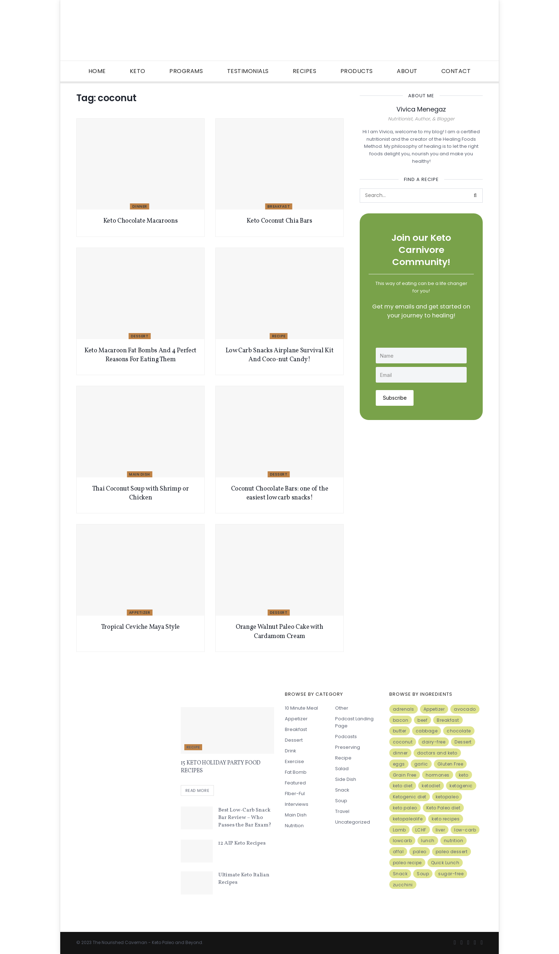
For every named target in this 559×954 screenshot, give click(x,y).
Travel (342, 811)
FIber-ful (295, 793)
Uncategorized (352, 822)
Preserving (347, 747)
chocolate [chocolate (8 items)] (459, 731)
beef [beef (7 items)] (422, 720)
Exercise (294, 761)
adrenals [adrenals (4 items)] (403, 709)
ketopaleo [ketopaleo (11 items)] (447, 797)
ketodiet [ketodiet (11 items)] (431, 786)
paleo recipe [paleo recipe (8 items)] (407, 863)
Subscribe (395, 397)
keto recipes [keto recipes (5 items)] (446, 819)
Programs (186, 71)
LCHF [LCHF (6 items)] (420, 830)
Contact (456, 71)
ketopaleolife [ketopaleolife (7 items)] (408, 819)
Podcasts (346, 736)
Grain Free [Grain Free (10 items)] (404, 775)
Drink (290, 750)
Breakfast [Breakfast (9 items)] (448, 720)
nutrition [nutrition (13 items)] (453, 841)
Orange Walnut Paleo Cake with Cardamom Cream (279, 632)
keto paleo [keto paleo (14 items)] (405, 808)
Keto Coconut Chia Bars (279, 221)
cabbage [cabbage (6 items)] (427, 731)
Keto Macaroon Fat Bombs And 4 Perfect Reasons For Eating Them (140, 355)
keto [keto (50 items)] (463, 775)
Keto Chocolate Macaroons (140, 221)
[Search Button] (475, 195)
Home (97, 71)
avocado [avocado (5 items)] (465, 709)
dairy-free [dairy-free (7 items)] (433, 742)
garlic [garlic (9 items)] (421, 764)
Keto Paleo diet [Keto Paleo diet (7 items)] (443, 808)
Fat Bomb (296, 772)
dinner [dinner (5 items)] (400, 753)
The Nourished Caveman (120, 942)
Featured (295, 782)
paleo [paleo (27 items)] (419, 852)
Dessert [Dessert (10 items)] (463, 742)
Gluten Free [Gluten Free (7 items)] (450, 764)
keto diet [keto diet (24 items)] (403, 786)
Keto (137, 71)
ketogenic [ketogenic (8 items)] (461, 786)
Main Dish (139, 474)
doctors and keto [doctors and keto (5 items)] (437, 753)
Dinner (139, 206)
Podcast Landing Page (354, 722)
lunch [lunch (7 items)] (428, 841)
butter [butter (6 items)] (399, 731)
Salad (342, 768)
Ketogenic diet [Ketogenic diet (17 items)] (409, 797)
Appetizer (139, 612)
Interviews (296, 804)
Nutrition (294, 825)
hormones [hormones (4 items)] (438, 775)
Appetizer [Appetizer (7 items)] (434, 709)
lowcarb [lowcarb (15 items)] (402, 841)
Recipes (305, 71)
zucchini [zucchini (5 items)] (403, 885)
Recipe (279, 336)
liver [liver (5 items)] (440, 830)
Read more (197, 791)
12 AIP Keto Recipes (242, 843)
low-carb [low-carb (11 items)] (465, 830)
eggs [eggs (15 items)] (399, 764)
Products (356, 71)
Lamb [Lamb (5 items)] (399, 830)
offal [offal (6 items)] (398, 852)
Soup (341, 800)
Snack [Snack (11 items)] (400, 874)
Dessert (140, 336)
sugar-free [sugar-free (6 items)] (450, 874)
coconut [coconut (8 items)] (403, 742)
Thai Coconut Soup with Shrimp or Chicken (140, 493)
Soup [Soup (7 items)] (423, 874)
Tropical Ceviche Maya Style (140, 627)
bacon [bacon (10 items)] (401, 720)
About (407, 71)
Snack (342, 790)
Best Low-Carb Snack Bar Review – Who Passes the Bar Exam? (244, 818)
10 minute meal (301, 708)
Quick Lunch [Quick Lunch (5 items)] (445, 863)
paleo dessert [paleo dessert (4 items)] (452, 852)
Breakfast (278, 206)
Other (341, 708)
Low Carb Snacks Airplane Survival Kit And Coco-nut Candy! (280, 355)
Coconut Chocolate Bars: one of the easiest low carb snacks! (279, 493)
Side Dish (345, 779)
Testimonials (248, 71)
